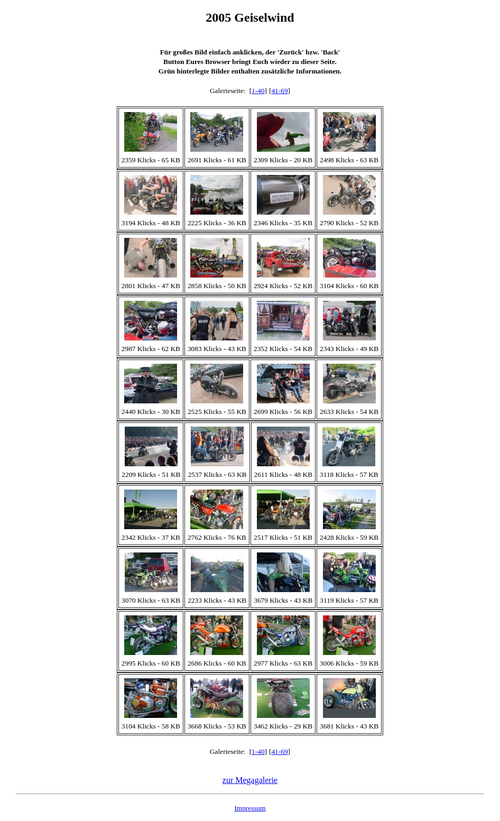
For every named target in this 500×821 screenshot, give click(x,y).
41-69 (279, 91)
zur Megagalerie (250, 780)
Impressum (249, 808)
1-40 (258, 91)
